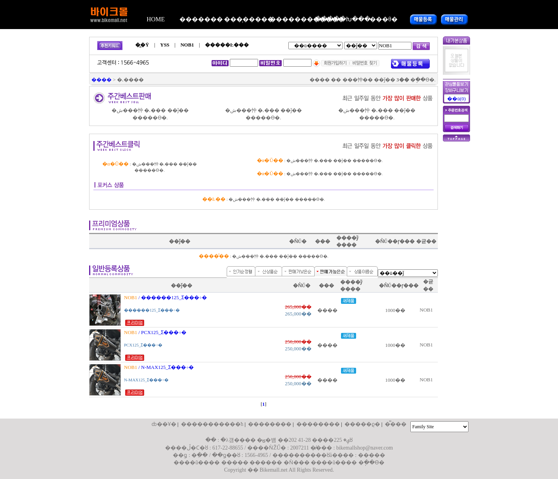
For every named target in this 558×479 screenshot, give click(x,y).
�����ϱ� (362, 424)
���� (101, 80)
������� (201, 19)
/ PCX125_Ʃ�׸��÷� (156, 332)
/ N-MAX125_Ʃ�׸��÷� (160, 367)
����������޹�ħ (212, 424)
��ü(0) (456, 99)
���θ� (384, 19)
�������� (269, 424)
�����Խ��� (338, 19)
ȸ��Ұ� (164, 424)
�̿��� (395, 424)
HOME (155, 19)
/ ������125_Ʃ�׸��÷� (167, 297)
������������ (292, 19)
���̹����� (247, 19)
